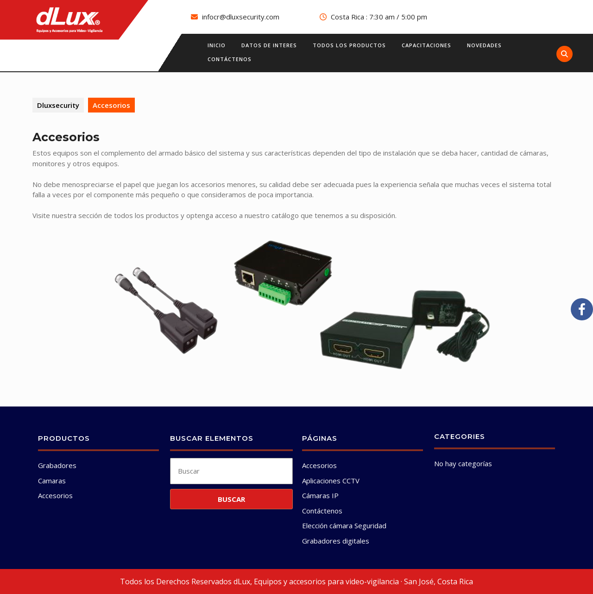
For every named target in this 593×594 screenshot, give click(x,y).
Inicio (217, 45)
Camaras (52, 480)
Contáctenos (230, 59)
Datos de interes (269, 45)
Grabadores (57, 465)
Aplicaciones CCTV (331, 480)
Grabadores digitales (335, 540)
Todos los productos (349, 45)
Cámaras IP (320, 495)
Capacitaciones (426, 45)
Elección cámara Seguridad (344, 525)
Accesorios (55, 495)
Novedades (484, 45)
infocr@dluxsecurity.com (240, 16)
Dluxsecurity (58, 105)
